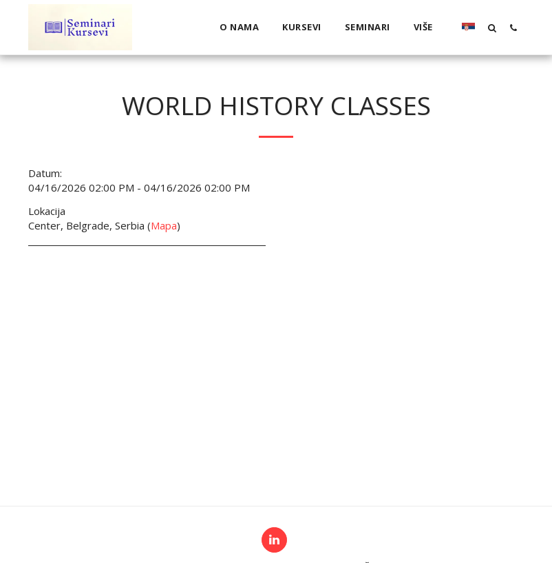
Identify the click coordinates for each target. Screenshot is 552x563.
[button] (492, 27)
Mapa (164, 225)
